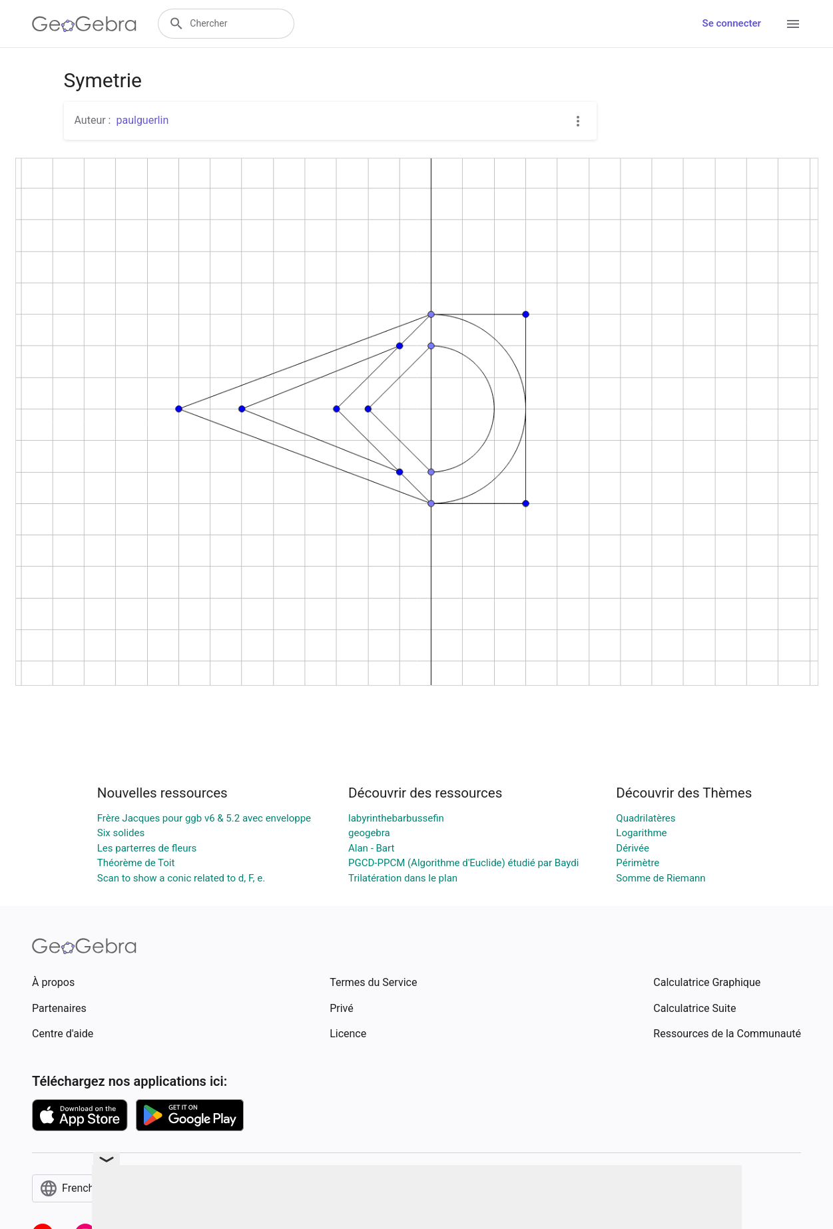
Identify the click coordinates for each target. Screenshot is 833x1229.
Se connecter (731, 23)
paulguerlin (142, 120)
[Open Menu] (793, 24)
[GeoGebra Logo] (84, 24)
